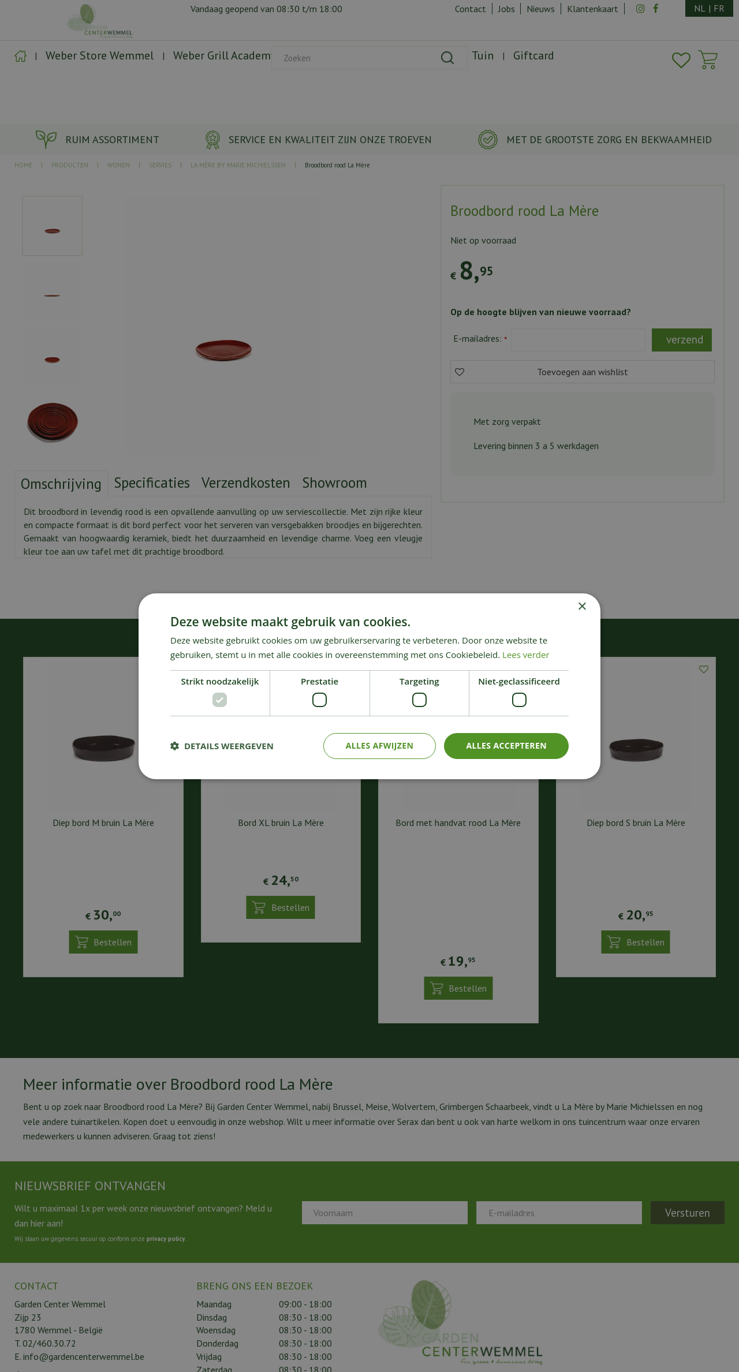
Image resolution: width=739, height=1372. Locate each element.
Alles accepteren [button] (506, 745)
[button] (222, 746)
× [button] (581, 606)
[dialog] (369, 686)
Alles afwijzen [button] (380, 745)
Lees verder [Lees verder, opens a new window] (526, 654)
